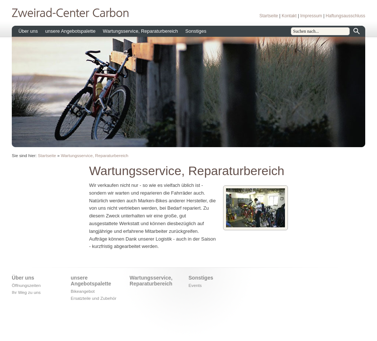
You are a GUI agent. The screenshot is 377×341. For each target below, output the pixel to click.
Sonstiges (195, 31)
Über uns (28, 31)
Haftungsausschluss (345, 15)
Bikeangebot (83, 291)
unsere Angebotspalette (70, 31)
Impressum (311, 15)
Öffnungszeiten (26, 285)
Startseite (268, 15)
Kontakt (289, 15)
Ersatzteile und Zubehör (93, 298)
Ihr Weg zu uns (26, 292)
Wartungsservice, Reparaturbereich (140, 31)
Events (195, 285)
